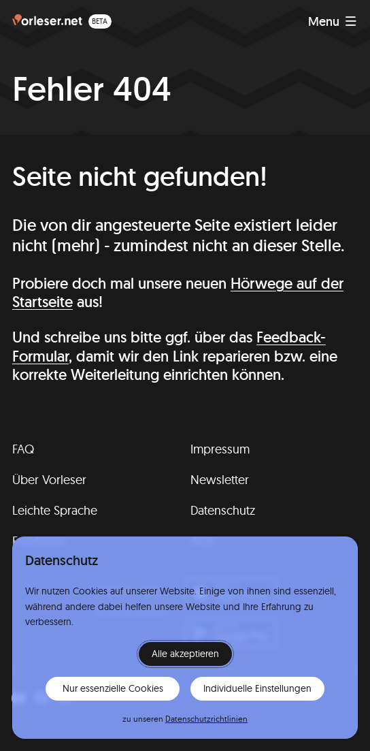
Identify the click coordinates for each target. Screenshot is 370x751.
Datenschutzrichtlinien (206, 719)
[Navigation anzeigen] (332, 21)
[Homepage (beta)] (62, 21)
